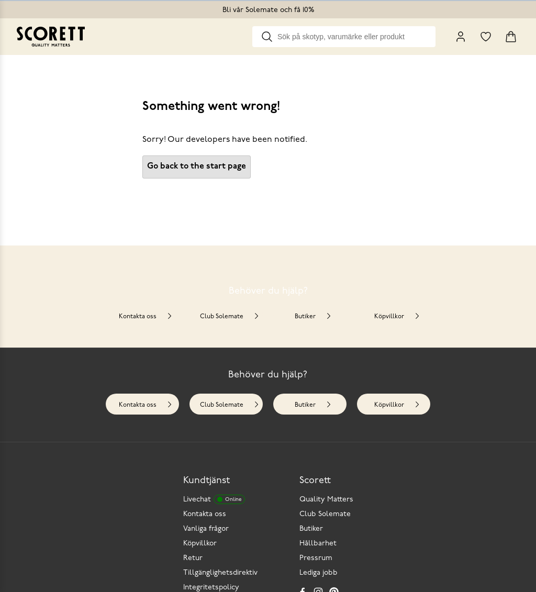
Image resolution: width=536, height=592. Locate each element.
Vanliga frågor (206, 529)
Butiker (313, 316)
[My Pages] (460, 36)
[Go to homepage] (51, 37)
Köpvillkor (397, 316)
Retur (193, 558)
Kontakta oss (146, 316)
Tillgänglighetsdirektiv (220, 573)
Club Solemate (230, 316)
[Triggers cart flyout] (510, 36)
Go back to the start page (196, 166)
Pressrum (315, 558)
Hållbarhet (318, 544)
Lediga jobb (318, 573)
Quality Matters (326, 500)
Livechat (214, 499)
